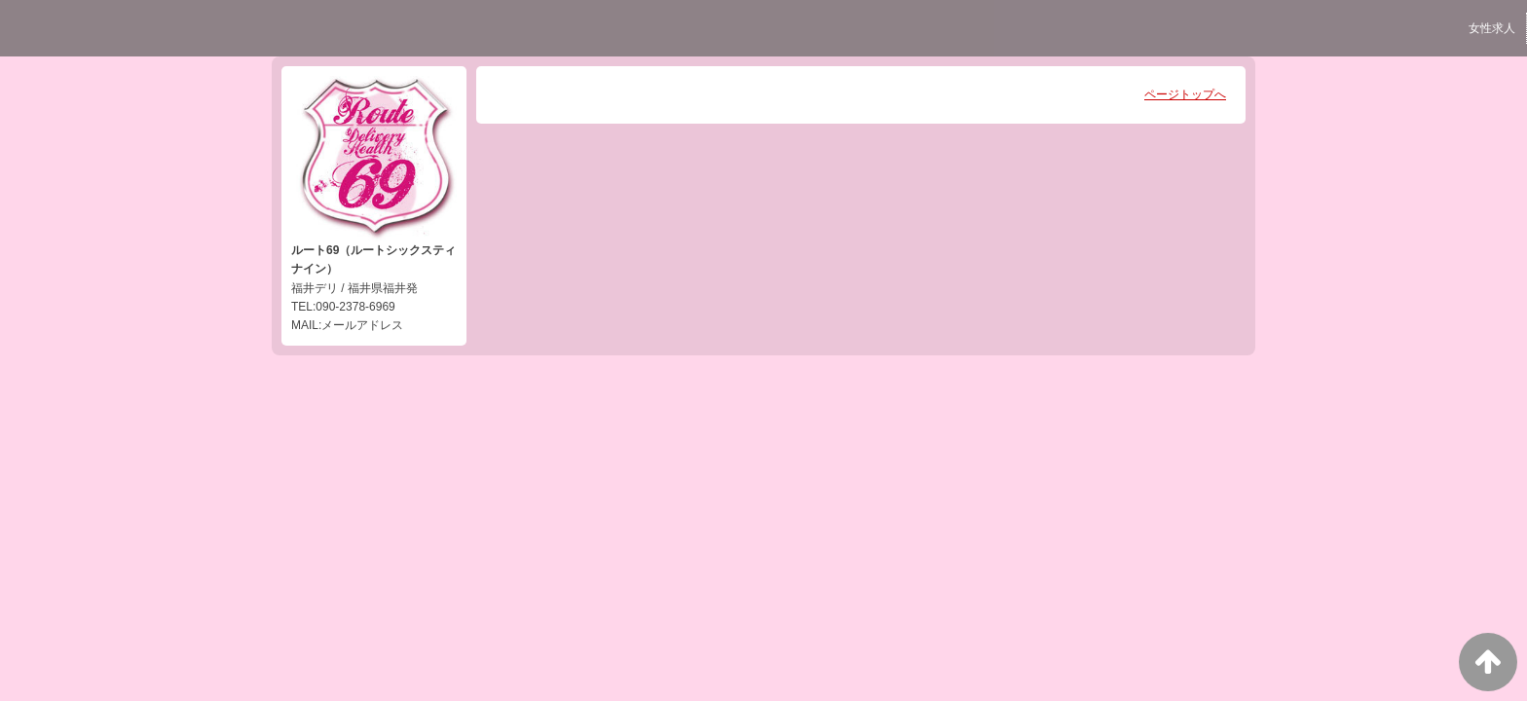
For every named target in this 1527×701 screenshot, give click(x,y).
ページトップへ (1185, 94)
